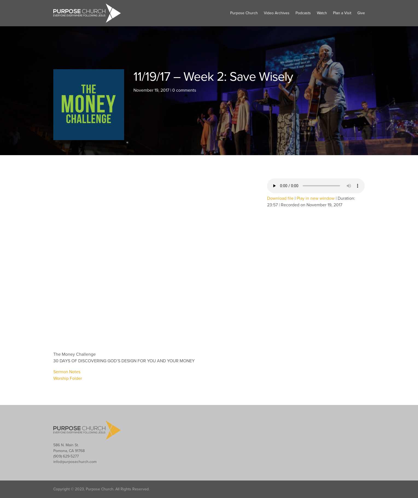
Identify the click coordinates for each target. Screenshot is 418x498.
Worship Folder (67, 378)
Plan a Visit (342, 13)
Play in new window (316, 198)
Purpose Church (244, 13)
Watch (322, 13)
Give (361, 13)
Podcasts (303, 13)
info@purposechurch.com (75, 461)
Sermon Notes (66, 372)
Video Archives (277, 13)
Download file (280, 198)
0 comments (184, 90)
